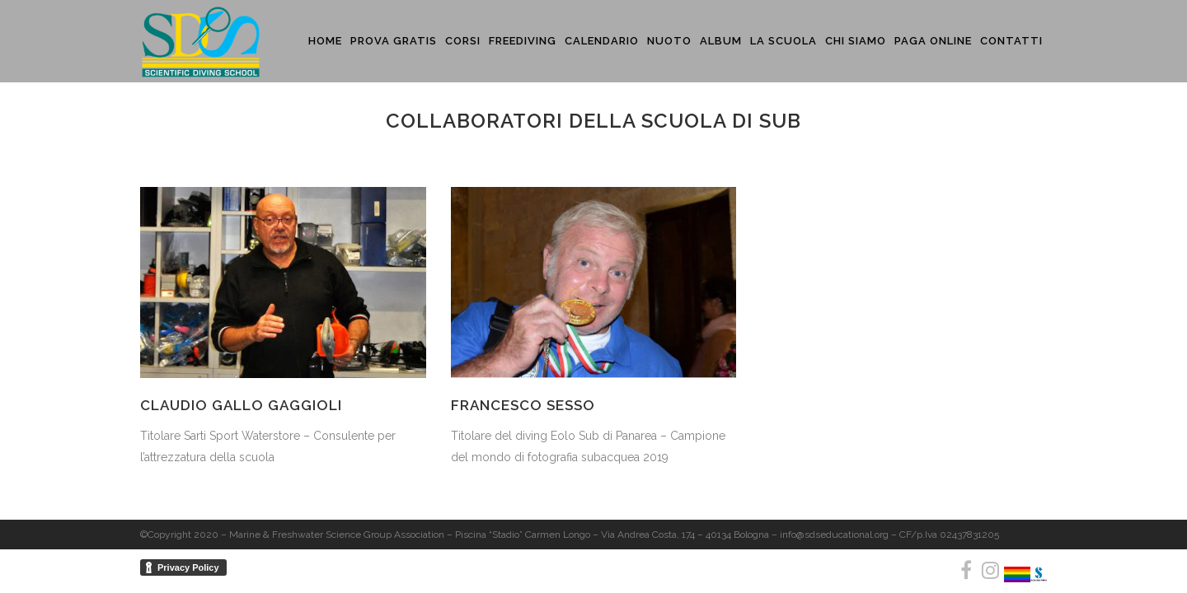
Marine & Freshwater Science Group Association (336, 534)
